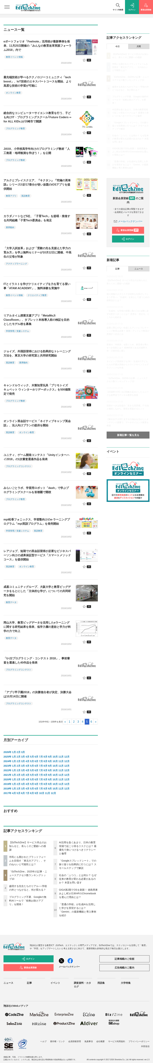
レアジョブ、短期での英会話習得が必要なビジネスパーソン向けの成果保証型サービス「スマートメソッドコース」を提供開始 (37, 555)
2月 (18, 752)
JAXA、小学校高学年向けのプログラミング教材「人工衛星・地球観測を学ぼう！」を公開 (37, 150)
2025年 (7, 756)
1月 (14, 752)
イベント (55, 982)
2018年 (7, 788)
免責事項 (88, 1041)
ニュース (138, 269)
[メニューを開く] (7, 7)
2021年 (7, 774)
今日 (117, 46)
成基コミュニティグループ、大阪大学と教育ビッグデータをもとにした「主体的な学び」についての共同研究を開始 (37, 591)
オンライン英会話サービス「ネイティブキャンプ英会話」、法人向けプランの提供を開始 (37, 423)
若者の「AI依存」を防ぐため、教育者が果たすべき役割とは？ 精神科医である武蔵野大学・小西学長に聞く (127, 347)
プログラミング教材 (15, 160)
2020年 (7, 779)
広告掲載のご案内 (124, 967)
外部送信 (145, 1046)
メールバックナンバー (128, 221)
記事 (117, 269)
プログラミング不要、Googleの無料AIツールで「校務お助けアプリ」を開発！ (27, 901)
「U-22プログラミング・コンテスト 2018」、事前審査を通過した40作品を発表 (37, 660)
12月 (66, 756)
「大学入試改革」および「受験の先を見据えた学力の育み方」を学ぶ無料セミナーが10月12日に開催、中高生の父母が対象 (37, 252)
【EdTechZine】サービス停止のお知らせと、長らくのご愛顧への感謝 (28, 846)
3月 (23, 752)
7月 (41, 756)
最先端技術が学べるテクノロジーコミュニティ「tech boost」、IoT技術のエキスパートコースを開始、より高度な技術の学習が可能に (37, 81)
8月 (45, 756)
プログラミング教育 (15, 128)
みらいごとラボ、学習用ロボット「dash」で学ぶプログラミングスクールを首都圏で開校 (36, 490)
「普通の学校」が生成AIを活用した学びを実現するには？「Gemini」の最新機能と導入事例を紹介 (130, 164)
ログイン (127, 239)
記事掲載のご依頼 (124, 958)
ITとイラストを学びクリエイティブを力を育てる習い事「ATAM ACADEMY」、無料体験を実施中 (37, 286)
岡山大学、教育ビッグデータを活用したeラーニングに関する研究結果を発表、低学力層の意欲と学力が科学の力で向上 (37, 627)
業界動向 (10, 227)
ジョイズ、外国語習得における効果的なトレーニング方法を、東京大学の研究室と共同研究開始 (37, 353)
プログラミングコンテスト (18, 466)
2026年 (7, 752)
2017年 (7, 793)
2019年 (7, 784)
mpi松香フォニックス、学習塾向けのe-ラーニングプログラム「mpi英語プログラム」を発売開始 (37, 521)
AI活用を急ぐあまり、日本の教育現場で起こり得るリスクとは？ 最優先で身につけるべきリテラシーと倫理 (130, 112)
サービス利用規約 (116, 1041)
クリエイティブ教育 (37, 295)
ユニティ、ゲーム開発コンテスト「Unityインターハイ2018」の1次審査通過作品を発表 (36, 457)
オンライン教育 (13, 93)
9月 (50, 756)
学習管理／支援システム (17, 331)
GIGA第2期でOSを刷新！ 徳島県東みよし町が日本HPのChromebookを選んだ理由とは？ (78, 893)
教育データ (11, 602)
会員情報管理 (74, 1041)
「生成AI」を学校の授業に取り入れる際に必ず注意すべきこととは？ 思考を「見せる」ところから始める (128, 314)
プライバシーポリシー (138, 1041)
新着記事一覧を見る (128, 435)
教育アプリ (11, 196)
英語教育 (25, 196)
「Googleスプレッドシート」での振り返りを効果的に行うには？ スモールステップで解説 (77, 864)
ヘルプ (43, 1041)
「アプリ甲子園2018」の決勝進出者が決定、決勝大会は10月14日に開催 (37, 694)
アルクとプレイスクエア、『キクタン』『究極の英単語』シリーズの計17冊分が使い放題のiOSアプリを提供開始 (37, 184)
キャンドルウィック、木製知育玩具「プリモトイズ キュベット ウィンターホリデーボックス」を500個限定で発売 (37, 389)
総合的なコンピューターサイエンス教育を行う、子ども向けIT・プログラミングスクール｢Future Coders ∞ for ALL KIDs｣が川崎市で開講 (37, 117)
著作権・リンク (57, 1041)
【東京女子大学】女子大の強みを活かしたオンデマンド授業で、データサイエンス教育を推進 (128, 422)
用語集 (101, 982)
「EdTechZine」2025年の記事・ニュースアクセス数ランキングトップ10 (28, 875)
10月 (55, 756)
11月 (61, 756)
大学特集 (126, 982)
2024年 (7, 761)
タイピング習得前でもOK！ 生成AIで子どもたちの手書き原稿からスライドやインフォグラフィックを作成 (128, 364)
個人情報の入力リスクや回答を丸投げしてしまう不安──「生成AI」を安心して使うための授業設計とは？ (128, 297)
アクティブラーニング (16, 264)
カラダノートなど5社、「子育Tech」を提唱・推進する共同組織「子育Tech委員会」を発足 (37, 218)
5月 (32, 756)
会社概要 (100, 1041)
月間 (139, 46)
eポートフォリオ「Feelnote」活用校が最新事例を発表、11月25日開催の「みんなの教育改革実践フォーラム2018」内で (37, 45)
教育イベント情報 (14, 57)
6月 (36, 756)
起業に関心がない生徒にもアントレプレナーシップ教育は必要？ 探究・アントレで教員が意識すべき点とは (128, 331)
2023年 (7, 765)
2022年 (7, 770)
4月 (27, 756)
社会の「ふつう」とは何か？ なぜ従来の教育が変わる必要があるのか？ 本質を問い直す (77, 879)
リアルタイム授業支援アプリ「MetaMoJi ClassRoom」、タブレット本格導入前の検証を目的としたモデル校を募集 (36, 319)
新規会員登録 (127, 230)
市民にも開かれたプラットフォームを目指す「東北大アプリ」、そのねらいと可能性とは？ (27, 861)
